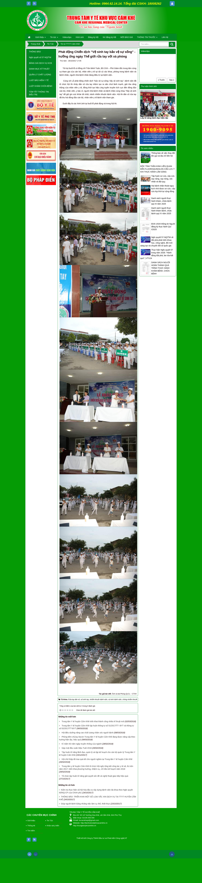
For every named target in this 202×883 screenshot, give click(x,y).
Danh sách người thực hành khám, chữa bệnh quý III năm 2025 (161, 201)
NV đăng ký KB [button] (109, 37)
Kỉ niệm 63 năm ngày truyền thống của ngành (82, 744)
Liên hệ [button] (165, 37)
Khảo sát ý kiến (53, 826)
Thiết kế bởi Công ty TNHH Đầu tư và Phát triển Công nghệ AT (101, 838)
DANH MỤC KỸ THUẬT (39, 69)
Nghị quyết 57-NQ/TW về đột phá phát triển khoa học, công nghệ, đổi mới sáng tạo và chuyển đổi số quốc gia (156, 241)
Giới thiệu (31, 820)
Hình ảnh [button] (80, 37)
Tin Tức (50, 820)
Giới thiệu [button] (40, 38)
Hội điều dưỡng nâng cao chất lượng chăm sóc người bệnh (87, 732)
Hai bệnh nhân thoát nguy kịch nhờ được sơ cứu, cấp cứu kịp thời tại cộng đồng (163, 188)
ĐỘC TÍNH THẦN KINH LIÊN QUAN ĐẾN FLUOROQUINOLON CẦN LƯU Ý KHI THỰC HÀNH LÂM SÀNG (157, 169)
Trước (161, 80)
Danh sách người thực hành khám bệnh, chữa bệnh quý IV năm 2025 (161, 211)
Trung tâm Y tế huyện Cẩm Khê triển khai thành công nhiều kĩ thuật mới (93, 721)
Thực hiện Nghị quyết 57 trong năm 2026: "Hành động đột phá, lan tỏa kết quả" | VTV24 (156, 254)
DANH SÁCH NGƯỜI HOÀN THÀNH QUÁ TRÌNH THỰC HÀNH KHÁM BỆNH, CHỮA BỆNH (160, 268)
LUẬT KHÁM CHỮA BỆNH (40, 86)
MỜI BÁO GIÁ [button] (126, 37)
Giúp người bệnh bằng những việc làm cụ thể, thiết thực (85, 804)
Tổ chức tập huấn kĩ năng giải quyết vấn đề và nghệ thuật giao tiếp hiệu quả (95, 776)
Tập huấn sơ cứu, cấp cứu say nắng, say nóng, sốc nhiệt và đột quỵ (162, 179)
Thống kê (31, 826)
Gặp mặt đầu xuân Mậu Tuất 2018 (77, 748)
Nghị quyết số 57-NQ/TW (40, 57)
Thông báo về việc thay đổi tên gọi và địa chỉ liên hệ (163, 154)
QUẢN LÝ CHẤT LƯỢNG (40, 74)
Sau (171, 80)
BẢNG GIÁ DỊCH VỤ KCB (40, 63)
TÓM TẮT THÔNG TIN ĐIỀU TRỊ (39, 93)
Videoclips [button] (66, 37)
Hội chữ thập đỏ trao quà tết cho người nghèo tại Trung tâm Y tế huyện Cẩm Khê (97, 759)
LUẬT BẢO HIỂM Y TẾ (39, 80)
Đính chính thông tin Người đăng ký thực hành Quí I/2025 (163, 227)
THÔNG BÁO (35, 52)
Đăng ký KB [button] (93, 37)
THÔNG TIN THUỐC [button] (147, 38)
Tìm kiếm (31, 831)
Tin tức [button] (54, 38)
